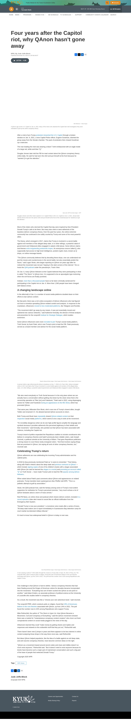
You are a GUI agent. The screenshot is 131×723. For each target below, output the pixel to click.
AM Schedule (53, 19)
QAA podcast (29, 271)
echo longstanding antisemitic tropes (39, 252)
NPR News (20, 667)
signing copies (33, 471)
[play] (11, 13)
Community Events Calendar (97, 19)
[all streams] (115, 13)
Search (113, 19)
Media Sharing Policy (54, 704)
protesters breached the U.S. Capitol (49, 139)
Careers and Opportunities (55, 700)
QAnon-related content (59, 420)
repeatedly (41, 420)
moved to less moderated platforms (47, 310)
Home (11, 19)
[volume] (16, 13)
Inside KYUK (39, 19)
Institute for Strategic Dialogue (51, 319)
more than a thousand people (34, 285)
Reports (74, 704)
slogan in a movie (49, 473)
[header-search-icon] (108, 5)
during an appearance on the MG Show (55, 407)
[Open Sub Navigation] (20, 19)
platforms (38, 423)
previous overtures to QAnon (65, 469)
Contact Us (75, 700)
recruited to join (49, 326)
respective (21, 423)
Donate (117, 5)
